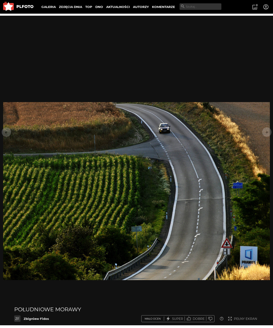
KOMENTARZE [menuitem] (163, 7)
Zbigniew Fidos (36, 319)
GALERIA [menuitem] (48, 7)
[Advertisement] (136, 45)
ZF (17, 319)
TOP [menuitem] (88, 7)
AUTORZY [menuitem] (141, 7)
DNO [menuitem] (99, 7)
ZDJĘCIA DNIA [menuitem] (70, 7)
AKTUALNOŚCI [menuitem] (118, 7)
